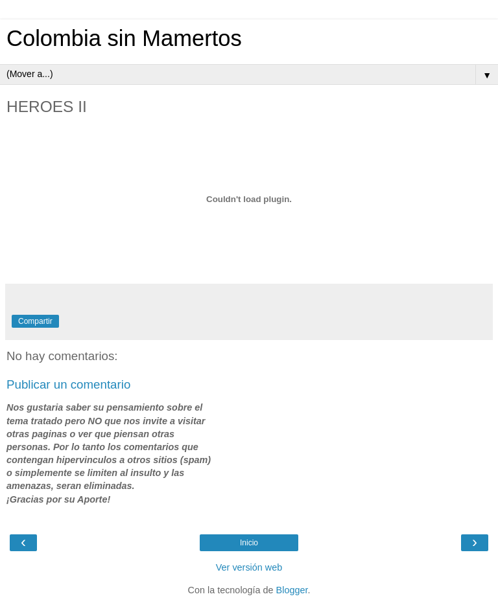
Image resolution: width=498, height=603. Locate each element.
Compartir (35, 321)
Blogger (292, 590)
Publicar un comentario (68, 384)
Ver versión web (249, 567)
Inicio (249, 542)
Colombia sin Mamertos (124, 38)
